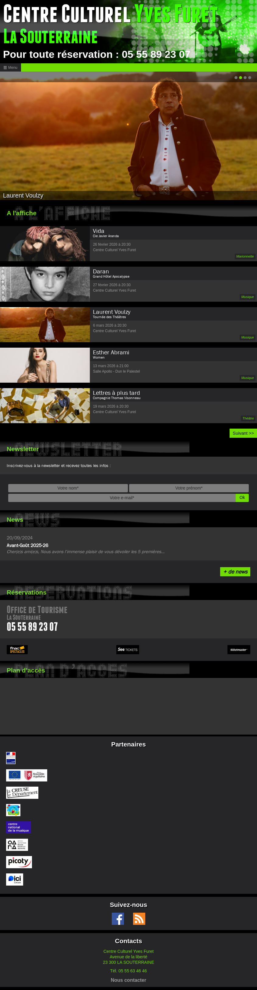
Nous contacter (128, 980)
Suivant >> (243, 433)
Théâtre (248, 418)
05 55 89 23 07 (32, 628)
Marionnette (245, 256)
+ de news (235, 571)
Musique (247, 297)
